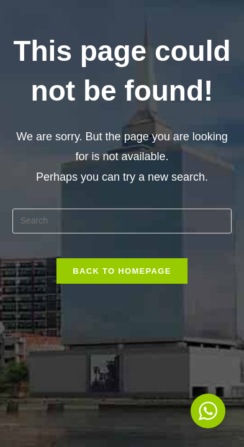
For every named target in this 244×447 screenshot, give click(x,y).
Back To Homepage (122, 271)
